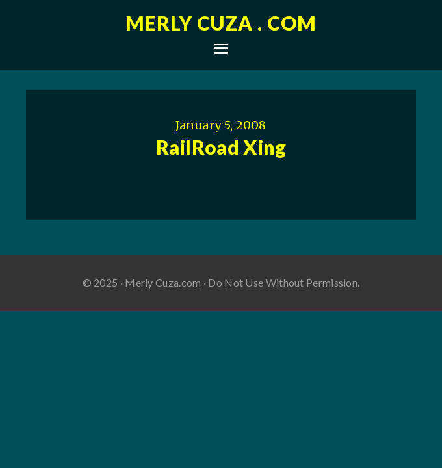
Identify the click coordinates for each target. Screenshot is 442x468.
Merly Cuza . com (221, 22)
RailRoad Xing (221, 147)
